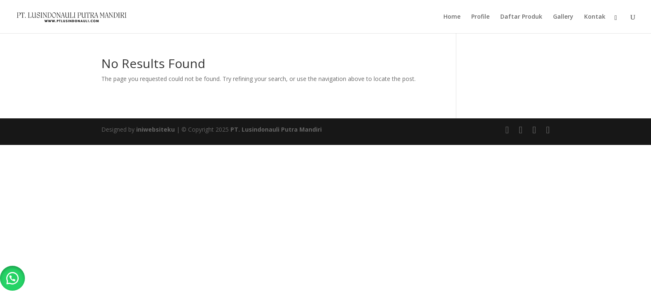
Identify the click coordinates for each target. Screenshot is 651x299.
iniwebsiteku (155, 129)
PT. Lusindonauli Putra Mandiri (276, 129)
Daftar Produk (521, 17)
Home (451, 17)
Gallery (563, 17)
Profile (480, 17)
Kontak (594, 17)
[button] (12, 278)
